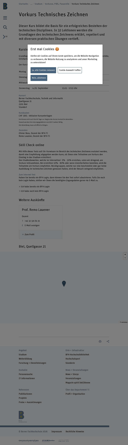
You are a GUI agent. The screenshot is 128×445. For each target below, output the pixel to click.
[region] (65, 64)
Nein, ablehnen (39, 78)
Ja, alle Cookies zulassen (43, 70)
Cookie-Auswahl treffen (70, 70)
